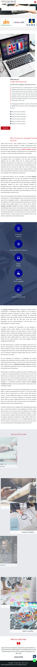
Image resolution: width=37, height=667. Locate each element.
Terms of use (25, 663)
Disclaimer (10, 663)
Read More (5, 128)
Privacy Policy (17, 663)
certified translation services (28, 149)
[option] (18, 650)
